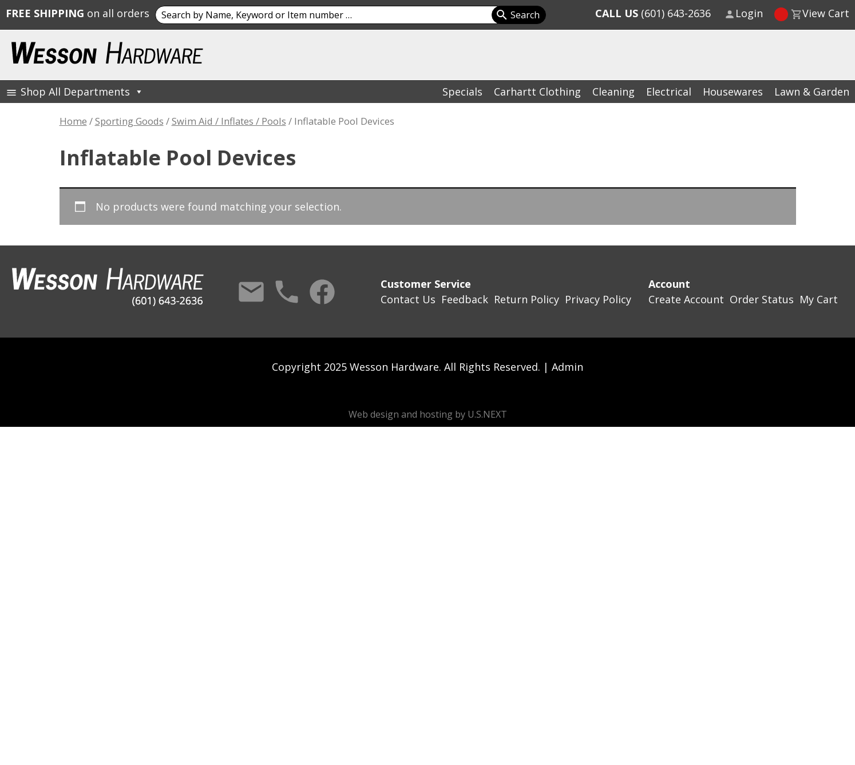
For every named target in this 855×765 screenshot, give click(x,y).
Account (669, 284)
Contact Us (251, 292)
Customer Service (426, 284)
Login (749, 13)
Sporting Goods (129, 121)
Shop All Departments (82, 91)
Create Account (686, 299)
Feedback (464, 299)
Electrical (668, 91)
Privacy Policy (598, 299)
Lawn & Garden (811, 91)
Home (73, 121)
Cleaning (613, 91)
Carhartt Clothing (537, 91)
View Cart (825, 13)
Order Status (762, 299)
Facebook (322, 292)
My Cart (818, 299)
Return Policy (526, 299)
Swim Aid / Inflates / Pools (229, 121)
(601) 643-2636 (653, 13)
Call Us (287, 292)
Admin (567, 367)
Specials (462, 91)
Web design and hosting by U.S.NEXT (428, 414)
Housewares (733, 91)
